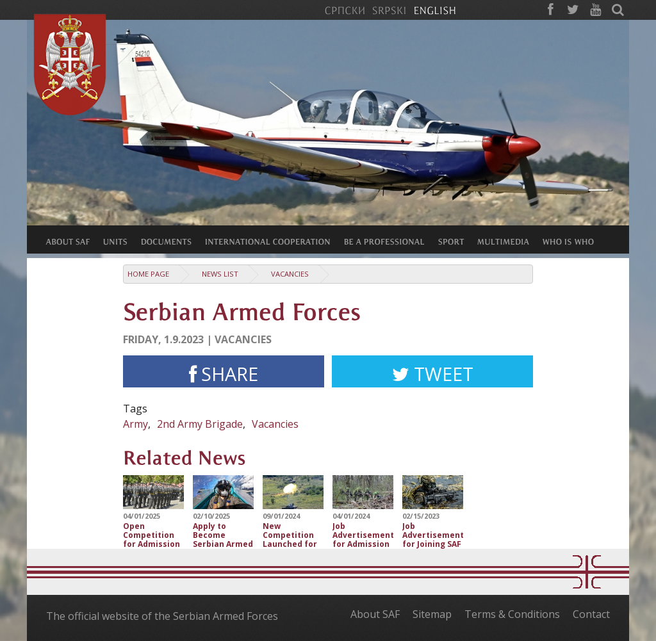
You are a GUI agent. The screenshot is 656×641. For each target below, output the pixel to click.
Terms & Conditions (512, 614)
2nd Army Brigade (200, 424)
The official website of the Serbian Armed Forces (162, 616)
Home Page (148, 274)
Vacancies (290, 274)
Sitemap (432, 614)
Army (135, 424)
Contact (591, 614)
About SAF (375, 614)
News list (220, 274)
